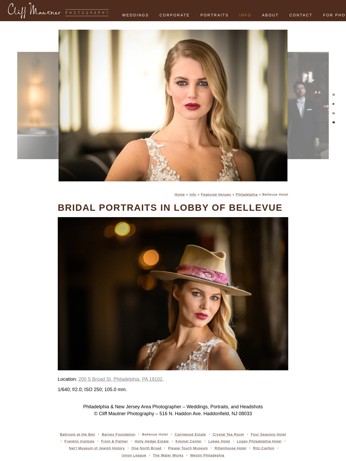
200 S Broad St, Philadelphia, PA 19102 (120, 379)
